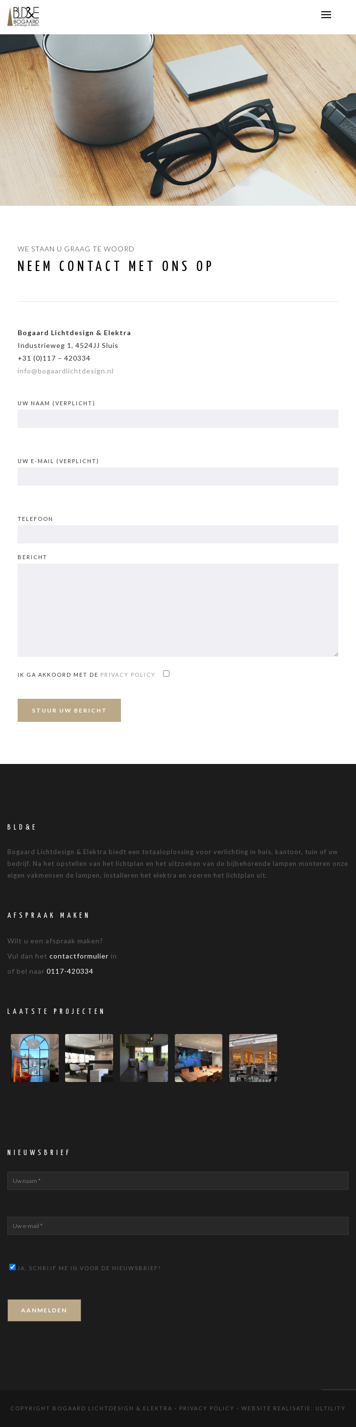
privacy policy (128, 674)
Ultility (330, 1408)
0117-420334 (70, 971)
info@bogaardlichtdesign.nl (66, 371)
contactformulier (79, 956)
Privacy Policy (207, 1408)
